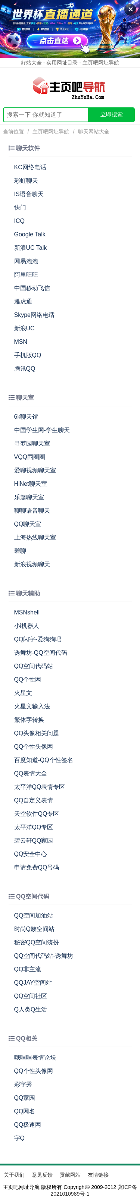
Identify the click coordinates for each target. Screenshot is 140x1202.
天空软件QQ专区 (36, 814)
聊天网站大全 (93, 132)
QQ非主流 (27, 969)
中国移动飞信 (32, 288)
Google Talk (30, 234)
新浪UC (24, 328)
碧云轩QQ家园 (33, 840)
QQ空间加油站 (33, 915)
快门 (20, 207)
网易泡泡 (26, 261)
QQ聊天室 (27, 524)
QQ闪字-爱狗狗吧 (37, 639)
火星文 (23, 693)
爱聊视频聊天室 (35, 470)
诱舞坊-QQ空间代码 (40, 652)
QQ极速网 (27, 1124)
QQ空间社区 (30, 996)
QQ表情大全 (30, 773)
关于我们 (14, 1175)
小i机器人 (27, 626)
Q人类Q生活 (30, 1009)
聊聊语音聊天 (32, 510)
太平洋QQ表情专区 (39, 787)
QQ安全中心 (30, 854)
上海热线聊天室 (35, 537)
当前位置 (13, 132)
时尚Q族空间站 (34, 929)
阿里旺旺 (26, 274)
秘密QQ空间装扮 (36, 942)
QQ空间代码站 (33, 666)
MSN (21, 342)
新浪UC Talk (30, 248)
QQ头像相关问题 (36, 733)
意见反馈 (42, 1175)
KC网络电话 (30, 167)
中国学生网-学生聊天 (42, 430)
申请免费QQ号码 (36, 867)
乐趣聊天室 (29, 497)
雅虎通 (23, 301)
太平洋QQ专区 (33, 827)
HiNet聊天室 (30, 484)
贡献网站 (70, 1175)
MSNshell (27, 612)
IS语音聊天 (29, 194)
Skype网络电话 (34, 315)
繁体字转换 (29, 720)
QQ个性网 (27, 679)
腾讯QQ (24, 368)
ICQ (19, 221)
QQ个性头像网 (33, 746)
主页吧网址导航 (50, 132)
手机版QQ (27, 355)
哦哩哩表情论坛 (35, 1057)
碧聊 (20, 551)
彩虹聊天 (26, 180)
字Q (19, 1138)
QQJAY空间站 (33, 982)
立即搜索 (111, 114)
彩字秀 (23, 1084)
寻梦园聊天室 (32, 443)
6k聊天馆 (26, 416)
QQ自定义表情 (33, 800)
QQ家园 (24, 1098)
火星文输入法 (32, 706)
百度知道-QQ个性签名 (43, 760)
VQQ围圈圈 (30, 457)
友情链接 (98, 1175)
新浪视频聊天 (32, 564)
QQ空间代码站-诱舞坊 (43, 956)
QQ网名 (24, 1111)
